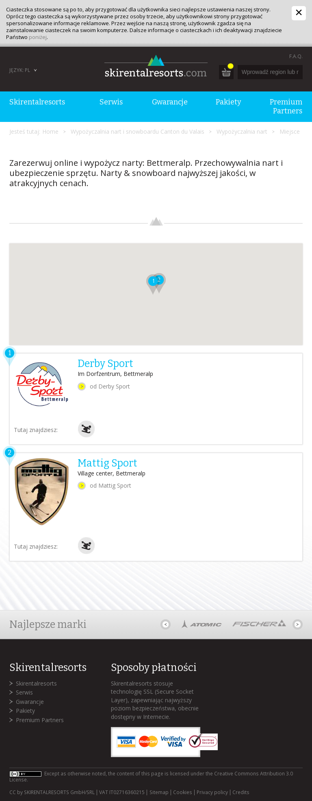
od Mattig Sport (110, 485)
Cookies (182, 792)
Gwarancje (30, 701)
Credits (240, 792)
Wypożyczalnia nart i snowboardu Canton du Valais (137, 131)
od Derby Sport (110, 386)
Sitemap (159, 792)
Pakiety (25, 710)
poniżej (38, 37)
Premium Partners (40, 720)
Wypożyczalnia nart (242, 131)
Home (50, 131)
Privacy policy (212, 792)
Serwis (24, 692)
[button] (153, 284)
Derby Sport (105, 364)
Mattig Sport (107, 463)
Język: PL (19, 70)
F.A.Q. (296, 56)
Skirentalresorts (36, 683)
